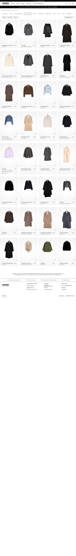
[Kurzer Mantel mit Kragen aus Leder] (28, 95)
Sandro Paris (64, 289)
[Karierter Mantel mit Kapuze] (28, 159)
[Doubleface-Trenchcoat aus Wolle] (67, 159)
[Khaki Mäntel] (48, 252)
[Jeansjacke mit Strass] (48, 95)
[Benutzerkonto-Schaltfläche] (66, 4)
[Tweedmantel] (9, 221)
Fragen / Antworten (30, 285)
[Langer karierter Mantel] (48, 159)
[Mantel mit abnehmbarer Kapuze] (28, 64)
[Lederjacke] (67, 191)
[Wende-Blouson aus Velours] (9, 191)
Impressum (46, 287)
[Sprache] (7, 296)
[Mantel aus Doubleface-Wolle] (28, 191)
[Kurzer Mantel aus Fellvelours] (9, 34)
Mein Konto (64, 287)
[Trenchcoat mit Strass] (48, 64)
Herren (22, 3)
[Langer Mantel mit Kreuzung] (67, 34)
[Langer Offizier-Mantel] (67, 221)
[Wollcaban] (28, 34)
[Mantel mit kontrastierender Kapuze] (67, 95)
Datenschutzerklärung (48, 289)
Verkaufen (28, 3)
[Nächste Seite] (42, 269)
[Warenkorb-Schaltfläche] (72, 4)
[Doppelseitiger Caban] (67, 126)
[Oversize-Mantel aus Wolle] (48, 126)
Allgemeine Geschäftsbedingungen (48, 285)
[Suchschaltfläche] (69, 4)
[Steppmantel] (9, 159)
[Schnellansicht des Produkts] (16, 42)
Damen (18, 3)
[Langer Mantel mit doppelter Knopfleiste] (9, 252)
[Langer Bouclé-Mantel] (28, 126)
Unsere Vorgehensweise (38, 3)
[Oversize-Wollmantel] (48, 191)
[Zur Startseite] (5, 4)
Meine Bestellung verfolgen (32, 289)
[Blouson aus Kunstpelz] (67, 252)
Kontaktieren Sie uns (30, 287)
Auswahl (13, 3)
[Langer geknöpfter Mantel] (9, 95)
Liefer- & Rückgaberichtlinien (67, 285)
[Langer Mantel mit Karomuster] (28, 221)
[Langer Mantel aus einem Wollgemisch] (48, 221)
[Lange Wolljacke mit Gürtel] (28, 252)
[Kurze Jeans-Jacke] (9, 126)
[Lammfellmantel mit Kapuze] (48, 34)
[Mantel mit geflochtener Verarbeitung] (9, 64)
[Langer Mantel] (67, 64)
